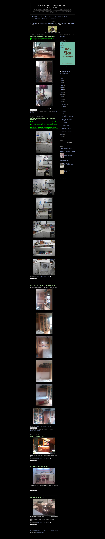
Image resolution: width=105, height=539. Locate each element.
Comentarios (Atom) (40, 532)
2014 (62, 97)
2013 (62, 99)
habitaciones (47, 23)
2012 (62, 101)
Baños (40, 16)
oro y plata (36, 24)
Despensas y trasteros (62, 16)
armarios (33, 23)
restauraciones (51, 24)
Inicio (45, 530)
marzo (63, 111)
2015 (62, 96)
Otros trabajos (44, 18)
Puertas (50, 16)
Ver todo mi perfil (64, 73)
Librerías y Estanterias (35, 18)
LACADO (54, 23)
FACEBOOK (62, 36)
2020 (62, 87)
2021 (62, 85)
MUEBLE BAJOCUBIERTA (37, 436)
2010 (62, 136)
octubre (63, 106)
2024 (62, 80)
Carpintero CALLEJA (65, 71)
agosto (63, 109)
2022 (62, 84)
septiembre (64, 108)
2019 (62, 89)
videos (57, 24)
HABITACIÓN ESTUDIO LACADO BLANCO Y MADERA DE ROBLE (68, 165)
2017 (62, 92)
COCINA (41, 23)
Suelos (55, 16)
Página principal (34, 16)
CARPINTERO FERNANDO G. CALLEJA (53, 6)
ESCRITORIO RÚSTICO (37, 497)
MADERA (64, 23)
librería (60, 23)
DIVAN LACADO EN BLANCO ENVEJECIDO (42, 36)
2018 (62, 90)
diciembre (64, 102)
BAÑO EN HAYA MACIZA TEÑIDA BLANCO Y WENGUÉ (43, 119)
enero (63, 115)
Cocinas (45, 16)
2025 (62, 78)
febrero (63, 113)
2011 (62, 134)
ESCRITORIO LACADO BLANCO (39, 466)
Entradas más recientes (35, 530)
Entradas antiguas (54, 530)
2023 (62, 82)
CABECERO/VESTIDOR (63, 160)
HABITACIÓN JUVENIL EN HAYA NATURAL (42, 285)
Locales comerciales (53, 18)
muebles (72, 23)
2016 (62, 94)
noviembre (64, 104)
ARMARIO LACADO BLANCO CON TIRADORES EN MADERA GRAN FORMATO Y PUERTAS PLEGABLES (67, 150)
